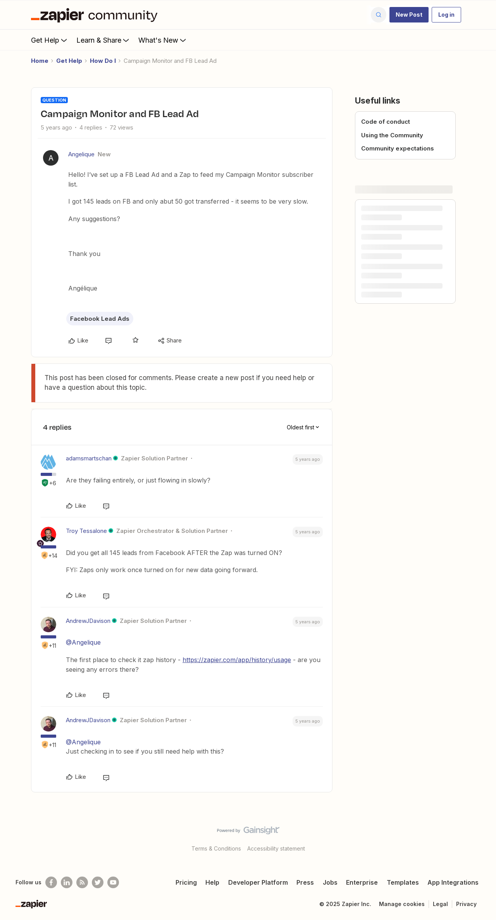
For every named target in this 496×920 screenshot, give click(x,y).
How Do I (103, 60)
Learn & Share (103, 40)
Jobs (330, 882)
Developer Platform (258, 882)
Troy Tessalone (86, 530)
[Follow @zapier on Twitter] (97, 882)
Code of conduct (385, 121)
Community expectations (397, 148)
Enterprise (362, 882)
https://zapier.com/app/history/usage (237, 660)
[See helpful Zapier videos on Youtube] (113, 882)
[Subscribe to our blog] (82, 882)
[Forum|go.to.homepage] (96, 14)
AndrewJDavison (88, 620)
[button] (409, 14)
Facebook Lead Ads (99, 318)
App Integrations (453, 882)
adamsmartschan (89, 458)
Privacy (466, 904)
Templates (403, 882)
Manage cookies (402, 904)
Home (39, 60)
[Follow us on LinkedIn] (66, 882)
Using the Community (392, 135)
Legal (440, 904)
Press (305, 882)
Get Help (50, 40)
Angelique (81, 154)
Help (212, 882)
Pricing (186, 882)
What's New (163, 40)
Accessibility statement (276, 848)
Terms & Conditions (216, 848)
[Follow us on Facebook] (51, 882)
